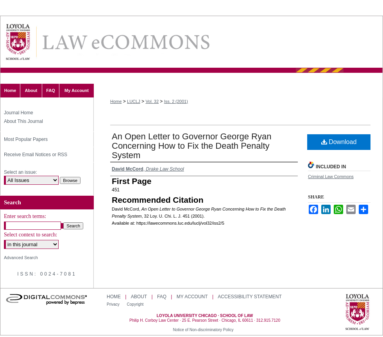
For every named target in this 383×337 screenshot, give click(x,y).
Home (116, 101)
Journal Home (18, 112)
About (139, 296)
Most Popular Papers (26, 139)
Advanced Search (21, 257)
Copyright (135, 304)
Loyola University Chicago (357, 312)
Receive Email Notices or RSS (35, 154)
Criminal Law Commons (331, 176)
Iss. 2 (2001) (176, 101)
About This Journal (23, 121)
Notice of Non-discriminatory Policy (203, 330)
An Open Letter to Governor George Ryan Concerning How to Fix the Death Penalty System (191, 146)
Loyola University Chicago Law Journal (125, 42)
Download (339, 142)
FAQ (161, 296)
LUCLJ (133, 101)
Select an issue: (20, 172)
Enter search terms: (25, 216)
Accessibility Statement (249, 296)
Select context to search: (30, 235)
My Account (192, 296)
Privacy (114, 304)
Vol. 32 (152, 101)
